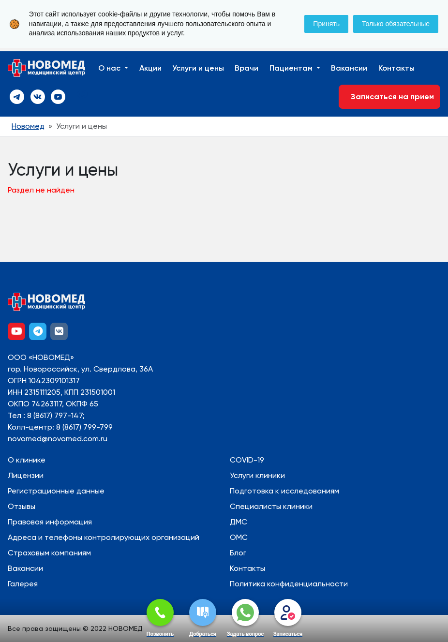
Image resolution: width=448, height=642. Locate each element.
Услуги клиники (257, 475)
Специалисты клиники (271, 506)
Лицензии (26, 475)
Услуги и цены (198, 68)
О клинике (26, 459)
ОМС (239, 537)
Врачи (246, 68)
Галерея (23, 583)
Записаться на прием (389, 96)
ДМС (238, 521)
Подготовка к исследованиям (284, 490)
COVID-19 (247, 459)
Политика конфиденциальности (289, 583)
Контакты (396, 68)
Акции (150, 68)
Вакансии (349, 68)
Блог (238, 552)
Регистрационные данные (56, 490)
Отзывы (21, 506)
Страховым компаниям (49, 552)
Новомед (28, 126)
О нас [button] (110, 68)
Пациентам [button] (291, 68)
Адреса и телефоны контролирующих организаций (103, 537)
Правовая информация (50, 521)
